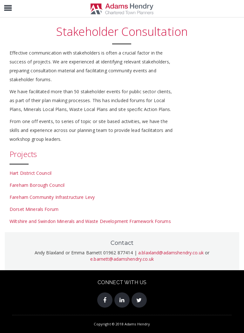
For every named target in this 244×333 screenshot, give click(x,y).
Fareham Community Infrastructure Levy (52, 197)
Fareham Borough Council (37, 185)
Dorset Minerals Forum (34, 209)
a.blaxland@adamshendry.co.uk (171, 253)
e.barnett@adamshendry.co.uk (122, 259)
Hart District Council (30, 173)
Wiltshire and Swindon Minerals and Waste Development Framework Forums (90, 221)
